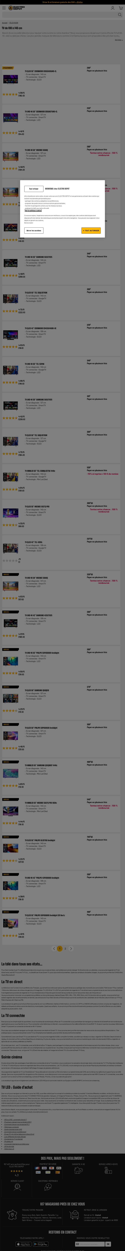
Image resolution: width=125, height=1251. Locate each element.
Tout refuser (33, 189)
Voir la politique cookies (33, 210)
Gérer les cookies (34, 230)
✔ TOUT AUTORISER (91, 230)
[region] (62, 208)
